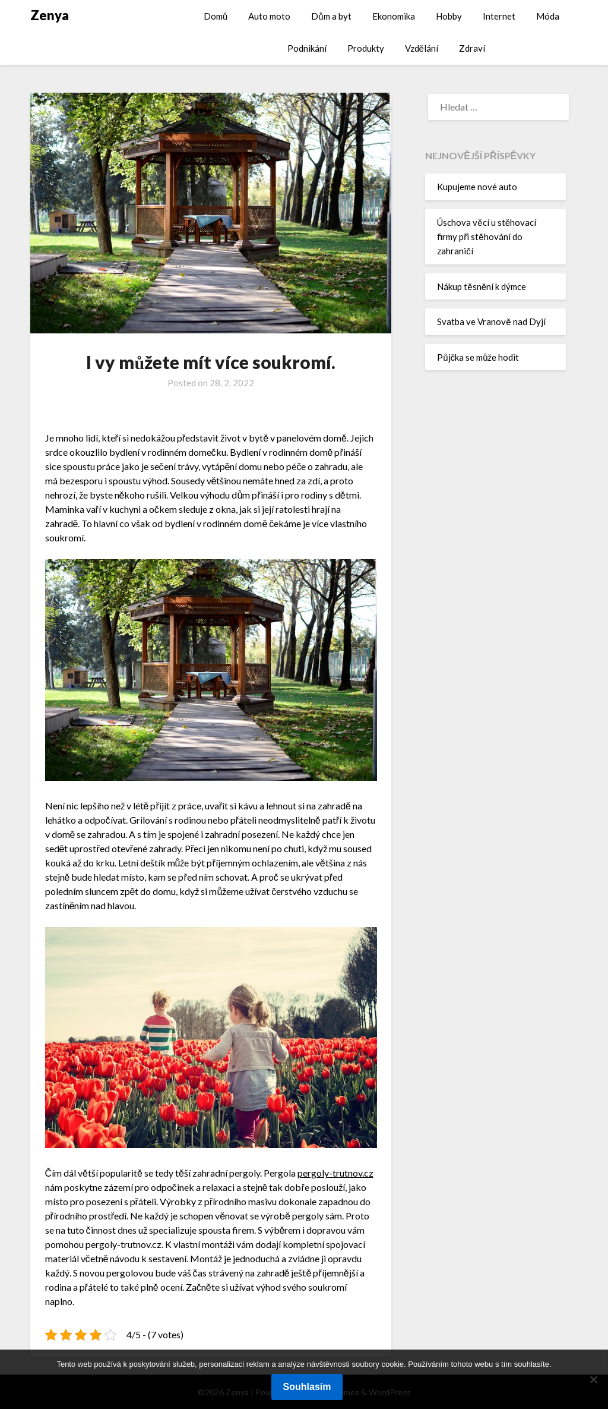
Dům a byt (331, 16)
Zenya (49, 15)
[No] (593, 1379)
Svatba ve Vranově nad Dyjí (491, 321)
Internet (499, 16)
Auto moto (269, 16)
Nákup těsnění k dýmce (481, 286)
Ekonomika (393, 16)
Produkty (365, 48)
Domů (215, 16)
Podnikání (307, 48)
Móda (547, 16)
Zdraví (472, 48)
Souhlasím (307, 1387)
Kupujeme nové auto (477, 186)
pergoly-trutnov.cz (335, 1172)
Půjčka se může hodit (478, 357)
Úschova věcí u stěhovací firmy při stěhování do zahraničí (486, 237)
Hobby (449, 16)
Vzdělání (421, 48)
